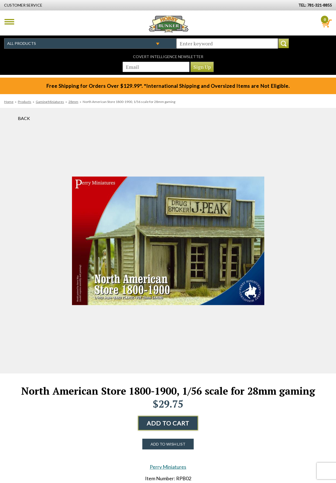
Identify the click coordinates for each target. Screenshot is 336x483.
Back (24, 118)
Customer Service (23, 5)
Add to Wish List (168, 444)
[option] (168, 240)
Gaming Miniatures (50, 102)
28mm (73, 102)
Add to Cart (168, 423)
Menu (9, 22)
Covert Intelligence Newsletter (168, 56)
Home (8, 102)
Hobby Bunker (168, 24)
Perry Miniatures (168, 467)
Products (24, 102)
